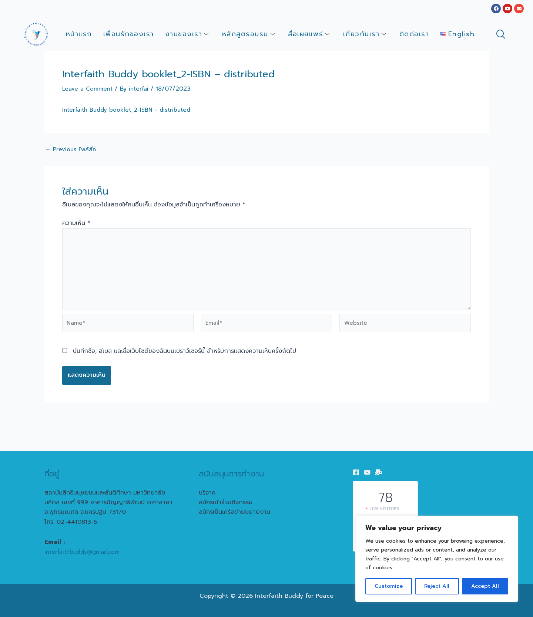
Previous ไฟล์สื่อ (71, 149)
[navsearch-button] (500, 35)
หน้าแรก (79, 34)
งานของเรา (188, 34)
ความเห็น (76, 223)
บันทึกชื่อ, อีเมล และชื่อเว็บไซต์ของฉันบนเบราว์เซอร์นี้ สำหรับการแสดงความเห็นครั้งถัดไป (184, 357)
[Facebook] (356, 472)
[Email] (378, 472)
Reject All (436, 586)
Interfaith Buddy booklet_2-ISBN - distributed (129, 109)
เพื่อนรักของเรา (128, 34)
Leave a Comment (88, 88)
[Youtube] (367, 472)
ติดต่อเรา (414, 34)
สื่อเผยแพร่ (310, 34)
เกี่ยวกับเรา (365, 34)
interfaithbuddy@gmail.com (84, 551)
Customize (389, 586)
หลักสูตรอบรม (249, 34)
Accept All (485, 586)
